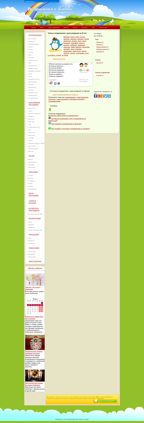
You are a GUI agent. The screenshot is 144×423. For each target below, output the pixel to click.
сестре (72, 53)
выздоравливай (31, 254)
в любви (30, 238)
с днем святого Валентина (34, 113)
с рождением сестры (33, 92)
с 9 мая (29, 130)
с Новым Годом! (32, 108)
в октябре (51, 55)
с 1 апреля (30, 140)
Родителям (99, 51)
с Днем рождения (32, 162)
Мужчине (98, 44)
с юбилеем (30, 47)
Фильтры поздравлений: (102, 72)
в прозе (58, 55)
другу (79, 41)
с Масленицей (31, 227)
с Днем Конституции (33, 148)
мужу (72, 49)
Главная (27, 1)
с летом (29, 63)
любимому (81, 45)
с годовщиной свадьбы (33, 44)
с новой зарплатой (32, 82)
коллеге (66, 45)
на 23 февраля (31, 181)
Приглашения (35, 261)
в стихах (65, 55)
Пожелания (34, 248)
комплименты (31, 240)
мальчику (67, 47)
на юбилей (30, 186)
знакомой (74, 43)
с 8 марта (30, 111)
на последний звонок (33, 98)
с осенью (30, 76)
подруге (66, 53)
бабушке (67, 37)
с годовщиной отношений (34, 71)
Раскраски (84, 27)
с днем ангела (31, 41)
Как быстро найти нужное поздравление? (63, 115)
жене (84, 41)
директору (67, 41)
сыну (87, 53)
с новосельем (31, 84)
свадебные (30, 159)
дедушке (80, 39)
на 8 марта (30, 183)
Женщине (99, 42)
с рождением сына (32, 65)
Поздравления (35, 35)
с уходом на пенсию (32, 60)
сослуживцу (80, 53)
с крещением (31, 224)
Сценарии (33, 172)
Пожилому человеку (101, 49)
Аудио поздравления (53, 27)
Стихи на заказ (103, 27)
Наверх (87, 419)
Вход (32, 1)
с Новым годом (31, 167)
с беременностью (32, 87)
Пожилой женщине (101, 47)
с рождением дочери (33, 68)
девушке (73, 39)
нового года (30, 178)
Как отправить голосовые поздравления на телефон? (70, 129)
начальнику (68, 51)
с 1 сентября (31, 138)
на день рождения (32, 189)
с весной (30, 74)
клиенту (81, 43)
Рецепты (75, 27)
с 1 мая (29, 124)
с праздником (31, 164)
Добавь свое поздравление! (106, 401)
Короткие (98, 62)
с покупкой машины (32, 95)
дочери (74, 41)
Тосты (31, 156)
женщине (67, 43)
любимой (73, 45)
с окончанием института (34, 79)
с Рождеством (31, 119)
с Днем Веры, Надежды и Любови (36, 143)
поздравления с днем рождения (76, 97)
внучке (82, 37)
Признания (34, 234)
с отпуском (30, 52)
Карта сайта (76, 419)
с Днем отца (31, 151)
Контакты (81, 419)
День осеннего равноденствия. (35, 214)
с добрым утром (32, 257)
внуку (77, 37)
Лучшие (33, 27)
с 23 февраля (31, 116)
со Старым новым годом (34, 127)
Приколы (66, 27)
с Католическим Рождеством (35, 230)
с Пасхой (30, 222)
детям (86, 39)
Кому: (97, 39)
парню (84, 51)
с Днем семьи (31, 121)
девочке (66, 39)
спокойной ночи (32, 251)
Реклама (70, 419)
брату (73, 37)
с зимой (29, 55)
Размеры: (98, 60)
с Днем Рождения (32, 38)
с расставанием (31, 243)
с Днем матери (31, 135)
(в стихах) (99, 75)
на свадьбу (30, 49)
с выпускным (31, 57)
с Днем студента (32, 146)
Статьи (65, 419)
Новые (42, 27)
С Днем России (31, 132)
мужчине (78, 49)
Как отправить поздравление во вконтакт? (66, 124)
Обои (93, 27)
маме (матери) (76, 47)
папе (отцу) (77, 51)
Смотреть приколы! (35, 268)
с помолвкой (31, 90)
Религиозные (35, 218)
